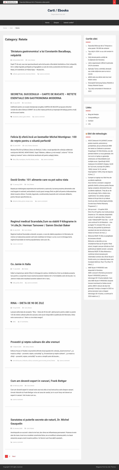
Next (14, 456)
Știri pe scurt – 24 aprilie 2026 (98, 209)
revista (37, 159)
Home (47, 22)
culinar (21, 116)
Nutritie (28, 159)
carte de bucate (17, 360)
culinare (15, 74)
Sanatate (35, 145)
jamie (17, 283)
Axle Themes (112, 467)
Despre (56, 22)
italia (14, 283)
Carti (29, 60)
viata (31, 201)
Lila (89, 124)
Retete (33, 60)
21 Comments (24, 321)
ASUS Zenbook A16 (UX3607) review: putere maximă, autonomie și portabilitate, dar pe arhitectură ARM (100, 143)
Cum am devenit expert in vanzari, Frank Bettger (39, 380)
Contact (90, 121)
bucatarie (15, 116)
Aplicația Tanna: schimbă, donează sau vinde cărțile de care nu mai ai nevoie (99, 71)
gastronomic (21, 74)
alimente (15, 201)
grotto (23, 201)
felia (17, 159)
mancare (28, 74)
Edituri (27, 347)
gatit (24, 116)
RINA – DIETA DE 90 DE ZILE (27, 303)
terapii (27, 201)
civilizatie (24, 360)
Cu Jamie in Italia (21, 264)
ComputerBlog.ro (93, 117)
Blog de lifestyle (93, 114)
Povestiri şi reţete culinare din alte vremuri (35, 342)
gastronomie (42, 360)
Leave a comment (45, 74)
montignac (22, 159)
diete (19, 201)
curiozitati (35, 360)
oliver (21, 283)
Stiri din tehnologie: (97, 133)
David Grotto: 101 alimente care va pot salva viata (39, 179)
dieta (14, 159)
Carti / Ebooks (58, 10)
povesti (49, 360)
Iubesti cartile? (69, 22)
